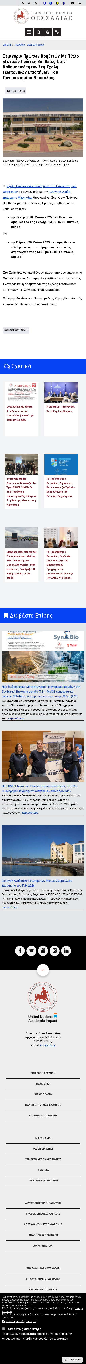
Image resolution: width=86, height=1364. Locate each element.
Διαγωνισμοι (43, 1138)
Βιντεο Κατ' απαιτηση (43, 1289)
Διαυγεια (43, 1170)
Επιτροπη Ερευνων (43, 1073)
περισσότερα (16, 718)
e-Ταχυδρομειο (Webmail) (43, 1279)
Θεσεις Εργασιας (43, 1148)
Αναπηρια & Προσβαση (43, 1235)
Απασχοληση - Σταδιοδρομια (43, 1224)
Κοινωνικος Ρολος (16, 329)
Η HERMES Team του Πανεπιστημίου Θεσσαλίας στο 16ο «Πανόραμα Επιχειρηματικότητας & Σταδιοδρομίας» (39, 788)
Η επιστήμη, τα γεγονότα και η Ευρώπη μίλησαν (60, 409)
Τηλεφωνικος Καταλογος (43, 1268)
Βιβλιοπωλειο (43, 1094)
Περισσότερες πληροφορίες (19, 1321)
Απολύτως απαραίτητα (24, 1329)
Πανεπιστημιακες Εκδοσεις (43, 1105)
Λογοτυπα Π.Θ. (43, 1245)
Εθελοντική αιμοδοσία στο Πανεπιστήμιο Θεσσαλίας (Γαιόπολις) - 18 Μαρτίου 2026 (20, 413)
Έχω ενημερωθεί (72, 1360)
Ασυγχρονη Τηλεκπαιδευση (43, 1203)
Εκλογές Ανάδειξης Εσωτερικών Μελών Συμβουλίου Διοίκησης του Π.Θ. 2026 (37, 883)
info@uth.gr (47, 1045)
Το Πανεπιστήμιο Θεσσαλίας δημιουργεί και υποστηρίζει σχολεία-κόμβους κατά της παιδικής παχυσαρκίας (60, 487)
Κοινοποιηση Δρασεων (43, 1180)
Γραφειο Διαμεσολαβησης (43, 1213)
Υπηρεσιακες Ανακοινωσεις (43, 1159)
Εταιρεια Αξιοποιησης (43, 1115)
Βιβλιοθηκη (43, 1083)
